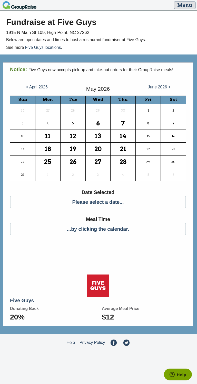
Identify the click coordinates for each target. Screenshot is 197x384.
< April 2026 (37, 87)
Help (70, 342)
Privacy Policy (92, 342)
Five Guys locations (43, 47)
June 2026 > (159, 87)
